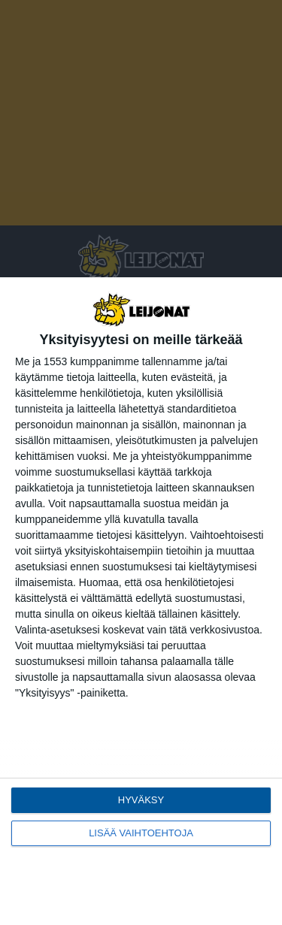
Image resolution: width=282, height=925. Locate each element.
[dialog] (141, 601)
